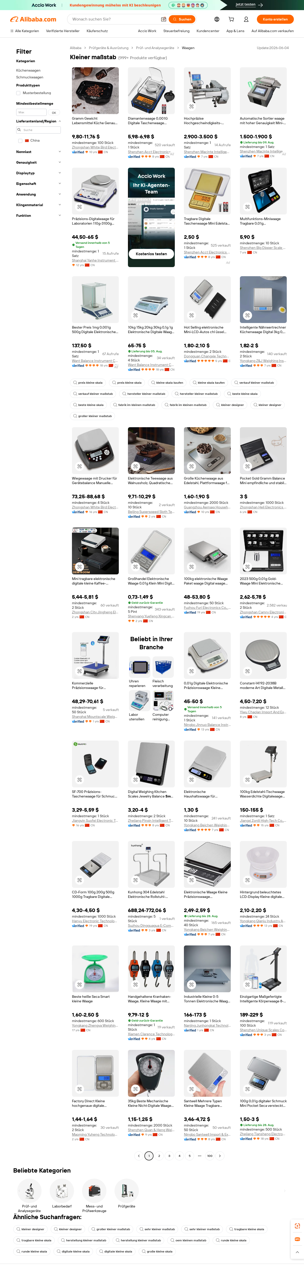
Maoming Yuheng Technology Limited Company (95, 1134)
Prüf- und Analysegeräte (155, 48)
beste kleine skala (242, 394)
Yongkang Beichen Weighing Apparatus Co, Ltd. (207, 929)
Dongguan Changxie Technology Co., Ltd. (207, 356)
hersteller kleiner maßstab (143, 394)
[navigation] (38, 602)
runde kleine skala (231, 1240)
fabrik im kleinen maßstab (134, 405)
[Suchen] (182, 19)
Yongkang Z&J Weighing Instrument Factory (263, 361)
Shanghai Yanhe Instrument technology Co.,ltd (95, 260)
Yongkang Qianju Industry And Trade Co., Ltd (263, 921)
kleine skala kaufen (167, 383)
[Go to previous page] (138, 1155)
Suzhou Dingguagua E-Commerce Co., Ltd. (151, 925)
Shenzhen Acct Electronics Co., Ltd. (151, 152)
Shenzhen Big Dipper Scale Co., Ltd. (263, 248)
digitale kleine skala (73, 1251)
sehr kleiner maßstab (157, 1229)
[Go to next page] (219, 1155)
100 (210, 1156)
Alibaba (75, 48)
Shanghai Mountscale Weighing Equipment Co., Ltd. (95, 717)
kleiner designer (230, 405)
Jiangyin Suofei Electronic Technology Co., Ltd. (95, 820)
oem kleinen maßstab (188, 1240)
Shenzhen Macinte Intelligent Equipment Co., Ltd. (207, 152)
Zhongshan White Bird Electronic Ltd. (95, 147)
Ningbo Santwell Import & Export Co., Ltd (207, 1134)
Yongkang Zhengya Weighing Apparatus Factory (95, 1025)
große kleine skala (157, 1251)
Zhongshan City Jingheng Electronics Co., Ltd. (95, 612)
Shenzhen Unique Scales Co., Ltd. (263, 1030)
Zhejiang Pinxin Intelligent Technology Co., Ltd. (151, 820)
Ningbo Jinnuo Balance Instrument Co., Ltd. (207, 725)
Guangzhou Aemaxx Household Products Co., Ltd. (207, 507)
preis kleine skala (88, 383)
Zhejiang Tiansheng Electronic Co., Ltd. (263, 1134)
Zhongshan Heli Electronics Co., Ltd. (263, 507)
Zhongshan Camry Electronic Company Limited (263, 612)
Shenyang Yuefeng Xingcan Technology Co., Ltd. (151, 616)
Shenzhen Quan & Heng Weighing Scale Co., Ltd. (151, 1130)
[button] (164, 19)
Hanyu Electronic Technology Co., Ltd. (95, 921)
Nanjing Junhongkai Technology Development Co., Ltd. (207, 1025)
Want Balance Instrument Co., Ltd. (95, 361)
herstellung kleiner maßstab (83, 1240)
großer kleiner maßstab (92, 416)
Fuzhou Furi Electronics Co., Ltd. (207, 608)
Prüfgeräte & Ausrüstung (108, 48)
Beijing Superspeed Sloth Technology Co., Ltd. (151, 512)
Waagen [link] (188, 48)
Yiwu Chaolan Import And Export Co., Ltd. (263, 712)
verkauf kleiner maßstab (254, 383)
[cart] (232, 20)
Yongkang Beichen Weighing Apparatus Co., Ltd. (207, 825)
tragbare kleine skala (246, 1229)
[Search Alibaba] (114, 19)
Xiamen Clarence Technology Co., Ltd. (151, 1034)
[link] (297, 1226)
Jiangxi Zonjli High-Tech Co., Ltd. (263, 820)
